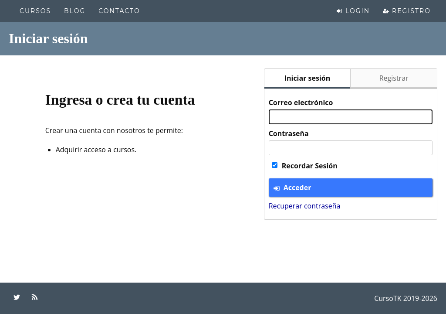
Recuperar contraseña (305, 206)
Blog (74, 11)
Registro (407, 11)
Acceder (292, 187)
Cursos (35, 11)
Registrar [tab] (394, 78)
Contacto (119, 11)
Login (353, 11)
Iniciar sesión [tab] (307, 78)
